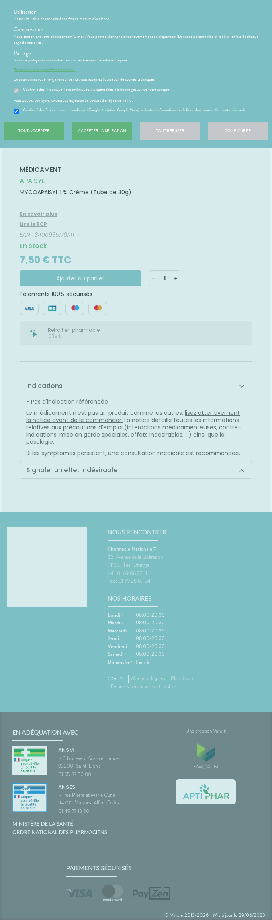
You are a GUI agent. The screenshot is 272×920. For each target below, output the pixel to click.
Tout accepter (34, 131)
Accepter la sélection (102, 131)
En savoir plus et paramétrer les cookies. (45, 70)
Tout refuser (170, 131)
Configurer (238, 131)
